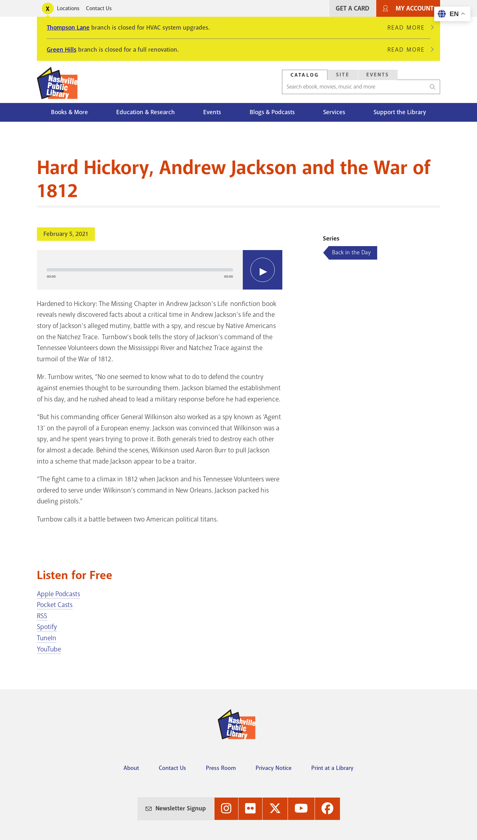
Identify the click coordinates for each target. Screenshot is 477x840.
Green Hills (61, 50)
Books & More (69, 112)
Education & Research (145, 112)
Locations (68, 8)
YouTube (49, 649)
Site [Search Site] (343, 74)
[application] (159, 270)
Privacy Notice (274, 768)
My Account (415, 8)
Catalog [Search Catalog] (305, 75)
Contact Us (99, 8)
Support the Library (400, 112)
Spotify (47, 627)
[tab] (304, 75)
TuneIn (46, 638)
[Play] (262, 270)
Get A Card (352, 8)
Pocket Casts (54, 604)
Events (212, 112)
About (131, 768)
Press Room (221, 768)
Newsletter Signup (180, 808)
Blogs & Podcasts (272, 112)
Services (334, 112)
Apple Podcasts (58, 594)
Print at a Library (332, 768)
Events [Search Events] (377, 74)
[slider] (140, 269)
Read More (408, 28)
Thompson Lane (68, 28)
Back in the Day (351, 252)
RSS (42, 616)
